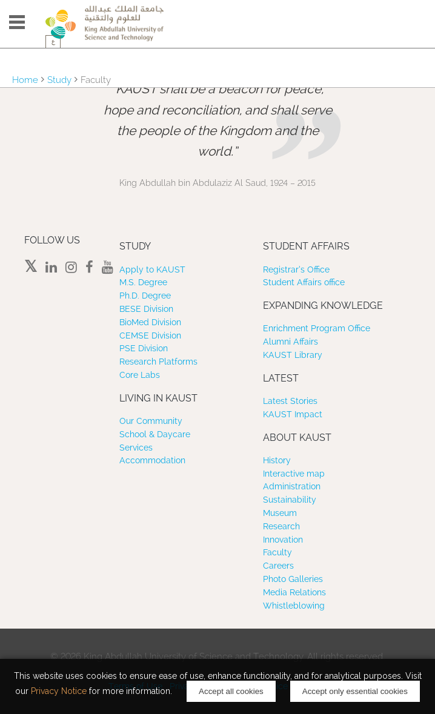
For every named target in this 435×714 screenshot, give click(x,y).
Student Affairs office (304, 282)
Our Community (150, 421)
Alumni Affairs (290, 341)
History (277, 460)
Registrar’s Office (296, 269)
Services (136, 447)
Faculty (277, 552)
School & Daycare (154, 434)
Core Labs (139, 375)
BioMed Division (150, 322)
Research (281, 526)
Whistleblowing (294, 605)
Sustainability (289, 499)
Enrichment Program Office (316, 328)
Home (25, 79)
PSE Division (143, 348)
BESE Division (146, 309)
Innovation (283, 539)
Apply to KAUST (152, 269)
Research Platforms (158, 361)
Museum (280, 513)
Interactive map (294, 473)
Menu (17, 22)
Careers (278, 565)
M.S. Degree (143, 282)
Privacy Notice (59, 691)
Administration (291, 486)
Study (59, 79)
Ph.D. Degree (145, 295)
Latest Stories (290, 401)
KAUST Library (292, 355)
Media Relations (294, 592)
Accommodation (152, 460)
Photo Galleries (293, 579)
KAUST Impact (292, 414)
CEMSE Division (150, 335)
